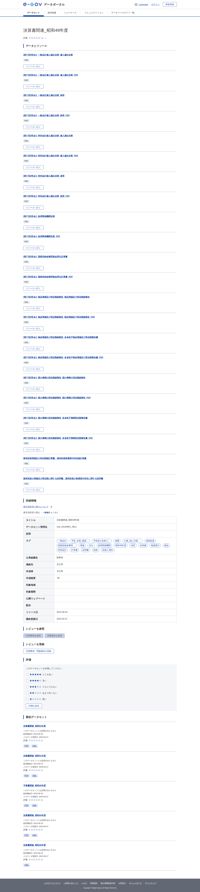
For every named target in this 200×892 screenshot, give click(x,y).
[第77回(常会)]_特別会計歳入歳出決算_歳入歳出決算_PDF (50, 156)
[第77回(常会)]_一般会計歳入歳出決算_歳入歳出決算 (48, 55)
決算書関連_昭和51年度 (34, 756)
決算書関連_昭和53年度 (34, 726)
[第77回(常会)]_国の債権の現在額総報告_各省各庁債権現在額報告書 (55, 418)
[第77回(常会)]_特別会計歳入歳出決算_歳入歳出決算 (48, 136)
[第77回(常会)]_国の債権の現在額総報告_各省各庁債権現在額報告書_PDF (58, 438)
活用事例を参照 (33, 636)
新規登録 (170, 4)
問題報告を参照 (54, 636)
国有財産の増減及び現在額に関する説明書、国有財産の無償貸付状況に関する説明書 (63, 478)
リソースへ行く (33, 66)
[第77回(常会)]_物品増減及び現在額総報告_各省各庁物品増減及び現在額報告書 (60, 337)
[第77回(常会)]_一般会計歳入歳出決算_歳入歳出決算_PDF (50, 75)
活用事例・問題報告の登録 (38, 651)
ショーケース (70, 13)
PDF (26, 746)
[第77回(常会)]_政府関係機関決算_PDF (41, 236)
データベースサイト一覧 (122, 13)
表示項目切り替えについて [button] (38, 507)
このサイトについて (52, 883)
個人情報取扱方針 (108, 883)
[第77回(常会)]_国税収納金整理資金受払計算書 (45, 256)
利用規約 (94, 883)
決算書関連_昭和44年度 (34, 815)
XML (34, 746)
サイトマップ (150, 883)
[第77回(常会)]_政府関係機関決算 (39, 216)
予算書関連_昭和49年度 (34, 785)
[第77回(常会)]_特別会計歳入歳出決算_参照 (43, 176)
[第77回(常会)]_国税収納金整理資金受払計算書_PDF (48, 277)
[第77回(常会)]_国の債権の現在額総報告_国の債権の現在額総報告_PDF (57, 398)
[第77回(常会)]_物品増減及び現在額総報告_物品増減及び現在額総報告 (56, 297)
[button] (141, 4)
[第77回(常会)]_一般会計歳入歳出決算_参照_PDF (46, 115)
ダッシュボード (135, 883)
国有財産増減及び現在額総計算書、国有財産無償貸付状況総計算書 (54, 458)
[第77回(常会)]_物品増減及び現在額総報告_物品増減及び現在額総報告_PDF (59, 317)
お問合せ (122, 883)
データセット (33, 13)
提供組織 (52, 13)
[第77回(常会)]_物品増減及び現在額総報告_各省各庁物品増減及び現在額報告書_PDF (63, 357)
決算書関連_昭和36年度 (34, 845)
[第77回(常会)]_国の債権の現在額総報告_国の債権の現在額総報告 (54, 378)
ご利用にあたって (71, 883)
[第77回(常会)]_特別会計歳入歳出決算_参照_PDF (46, 196)
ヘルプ (84, 883)
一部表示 (46, 513)
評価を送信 (34, 706)
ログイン (155, 4)
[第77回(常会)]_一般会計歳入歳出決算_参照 (43, 95)
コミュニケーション (93, 13)
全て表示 (54, 513)
